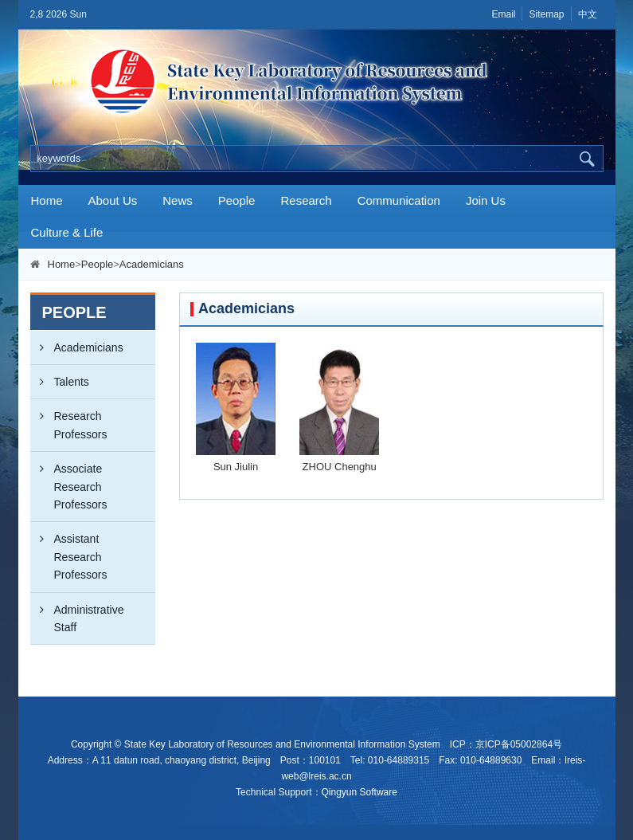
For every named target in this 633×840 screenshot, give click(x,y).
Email (503, 14)
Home (47, 200)
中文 (587, 14)
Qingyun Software (359, 792)
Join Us (486, 200)
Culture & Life (67, 232)
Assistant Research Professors (68, 551)
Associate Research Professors (68, 481)
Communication (399, 200)
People (237, 200)
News (177, 200)
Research (305, 200)
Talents (59, 381)
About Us (113, 200)
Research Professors (68, 419)
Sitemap (546, 14)
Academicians (151, 264)
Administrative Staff (77, 613)
